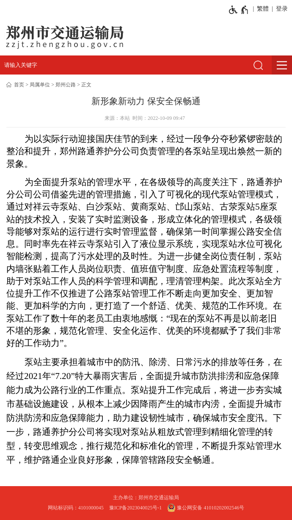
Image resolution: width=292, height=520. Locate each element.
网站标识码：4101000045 (76, 508)
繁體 (263, 9)
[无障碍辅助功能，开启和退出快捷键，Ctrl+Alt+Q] (239, 10)
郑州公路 (65, 85)
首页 (19, 85)
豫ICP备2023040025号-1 (135, 508)
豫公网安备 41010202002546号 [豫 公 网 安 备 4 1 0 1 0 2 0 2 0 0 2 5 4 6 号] (205, 507)
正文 (86, 85)
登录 (282, 9)
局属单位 (40, 85)
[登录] (280, 9)
